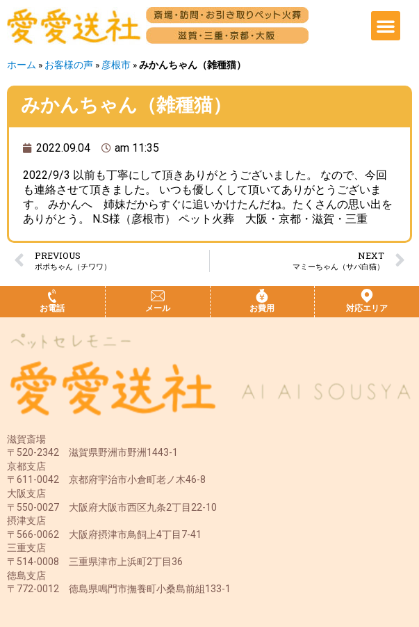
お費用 (261, 308)
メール (157, 308)
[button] (385, 25)
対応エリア (367, 308)
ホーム (21, 64)
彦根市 (116, 64)
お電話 (52, 308)
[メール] (158, 296)
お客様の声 (68, 64)
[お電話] (52, 296)
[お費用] (262, 296)
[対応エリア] (367, 296)
